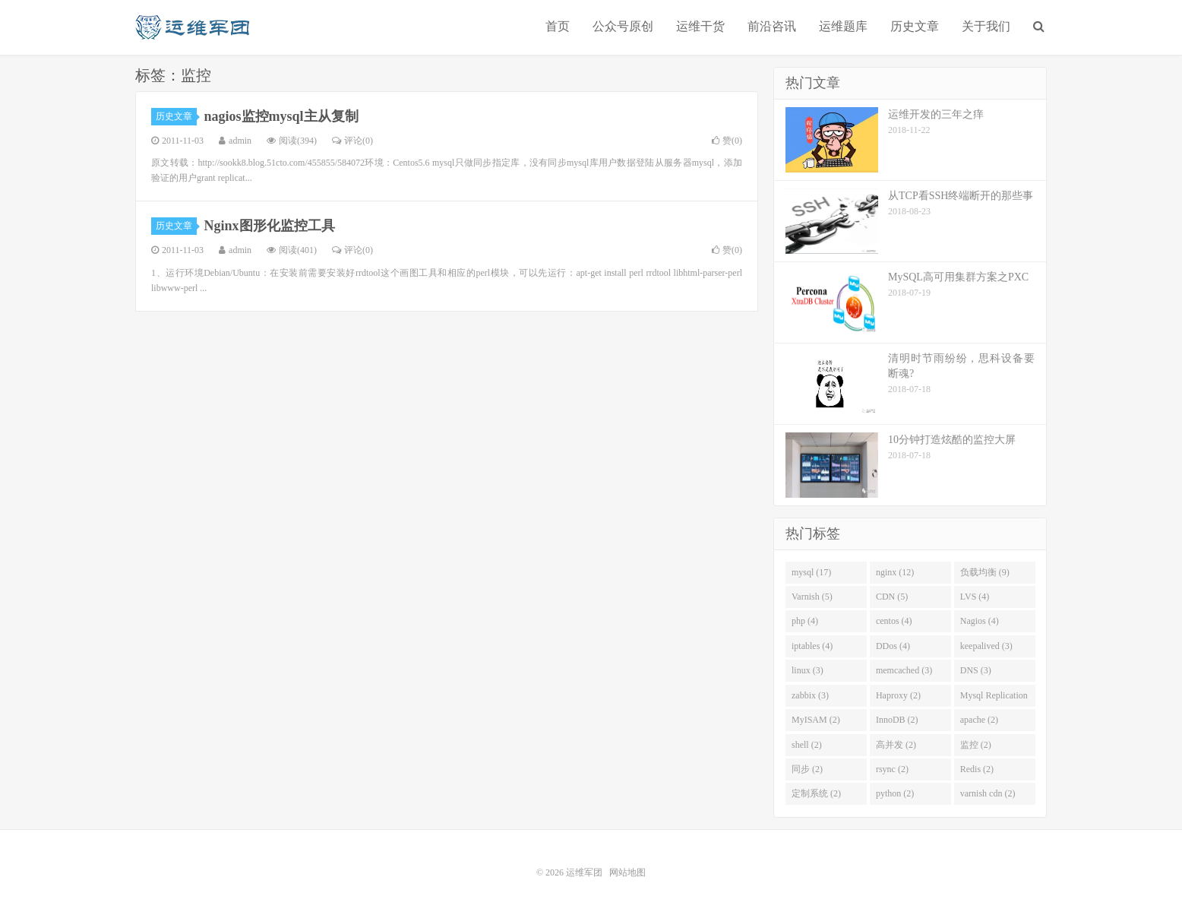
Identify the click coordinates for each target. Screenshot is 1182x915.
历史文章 (914, 26)
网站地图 (627, 872)
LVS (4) (975, 596)
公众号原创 (623, 26)
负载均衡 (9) (985, 572)
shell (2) (807, 744)
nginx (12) (895, 572)
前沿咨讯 (771, 26)
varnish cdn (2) (988, 793)
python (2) (895, 793)
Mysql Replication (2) (994, 698)
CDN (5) (892, 596)
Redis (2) (977, 769)
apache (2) (979, 719)
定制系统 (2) (816, 793)
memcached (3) (904, 670)
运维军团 (192, 27)
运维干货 (700, 26)
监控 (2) (975, 744)
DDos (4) (893, 646)
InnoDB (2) (897, 719)
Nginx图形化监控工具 (269, 225)
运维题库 (843, 26)
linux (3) (807, 670)
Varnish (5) (812, 596)
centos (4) (894, 621)
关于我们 (986, 26)
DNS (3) (975, 670)
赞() (727, 140)
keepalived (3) (986, 646)
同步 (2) (807, 769)
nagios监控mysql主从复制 (281, 116)
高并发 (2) (896, 744)
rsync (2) (892, 769)
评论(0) (352, 140)
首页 (557, 26)
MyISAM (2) (816, 719)
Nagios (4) (979, 621)
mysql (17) (811, 572)
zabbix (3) (810, 695)
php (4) (805, 621)
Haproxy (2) (898, 695)
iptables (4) (812, 646)
